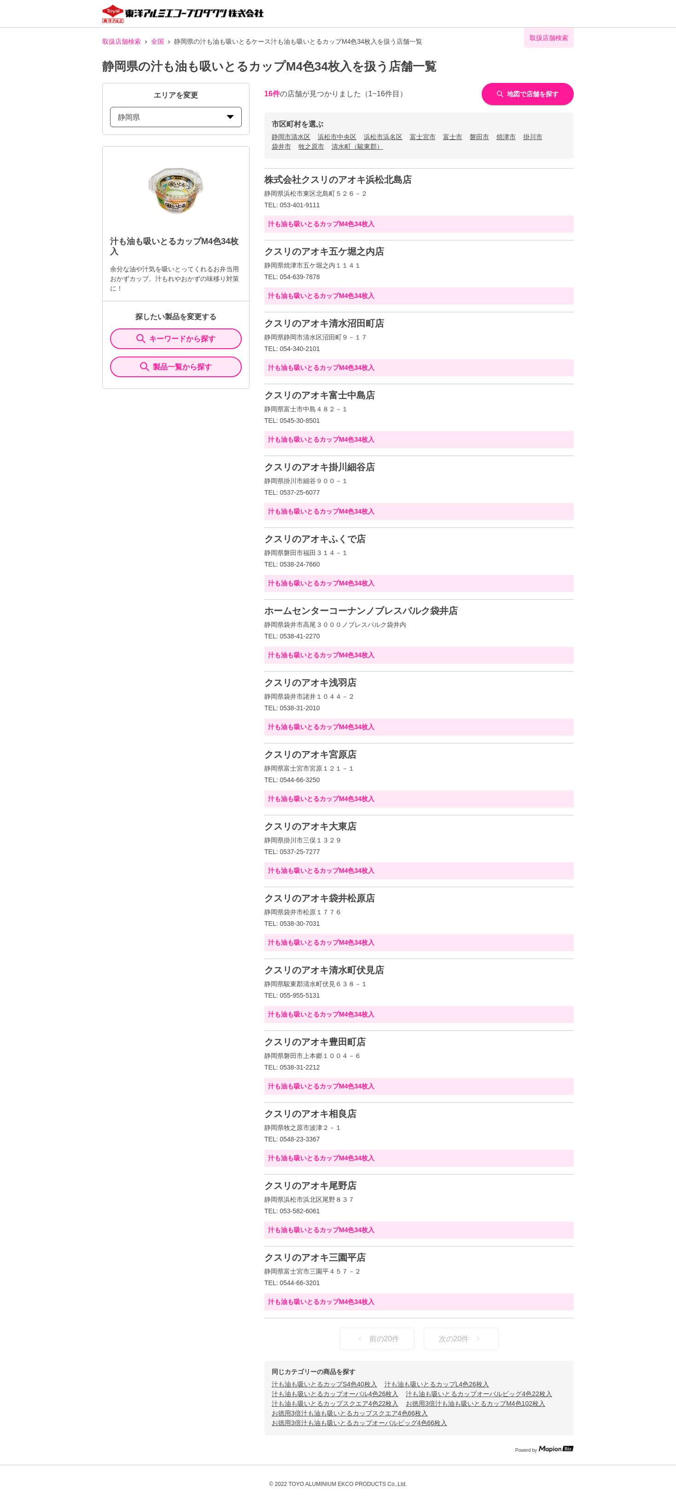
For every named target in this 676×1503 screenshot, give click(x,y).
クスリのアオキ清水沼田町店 (324, 323)
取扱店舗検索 (121, 41)
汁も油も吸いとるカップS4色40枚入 (324, 1384)
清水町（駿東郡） (357, 146)
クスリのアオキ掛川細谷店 (319, 467)
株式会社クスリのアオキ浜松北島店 (338, 180)
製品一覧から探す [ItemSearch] (176, 366)
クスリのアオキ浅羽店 (310, 683)
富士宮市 (423, 136)
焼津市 (506, 136)
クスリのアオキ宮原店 (310, 754)
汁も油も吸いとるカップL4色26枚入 (437, 1384)
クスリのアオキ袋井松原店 (319, 898)
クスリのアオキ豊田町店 (315, 1042)
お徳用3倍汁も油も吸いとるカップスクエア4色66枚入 (350, 1413)
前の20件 (377, 1338)
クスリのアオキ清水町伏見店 (324, 970)
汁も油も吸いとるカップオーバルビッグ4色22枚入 (479, 1394)
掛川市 (532, 136)
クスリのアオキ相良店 (310, 1114)
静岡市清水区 (291, 136)
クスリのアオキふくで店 (315, 539)
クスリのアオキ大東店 (310, 826)
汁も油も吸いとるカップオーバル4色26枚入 (335, 1394)
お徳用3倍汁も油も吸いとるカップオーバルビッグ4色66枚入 (359, 1423)
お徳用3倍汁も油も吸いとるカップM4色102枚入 (475, 1403)
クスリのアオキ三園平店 (315, 1257)
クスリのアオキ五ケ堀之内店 (324, 251)
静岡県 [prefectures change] (176, 117)
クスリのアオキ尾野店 (310, 1186)
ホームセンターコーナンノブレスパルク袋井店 (361, 611)
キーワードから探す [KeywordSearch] (176, 338)
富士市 (452, 136)
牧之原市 (311, 146)
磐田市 (479, 136)
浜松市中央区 (337, 136)
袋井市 (281, 146)
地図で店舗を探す (528, 94)
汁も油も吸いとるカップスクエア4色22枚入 (335, 1403)
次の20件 (461, 1338)
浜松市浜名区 (383, 136)
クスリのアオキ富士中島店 (319, 395)
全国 (157, 41)
